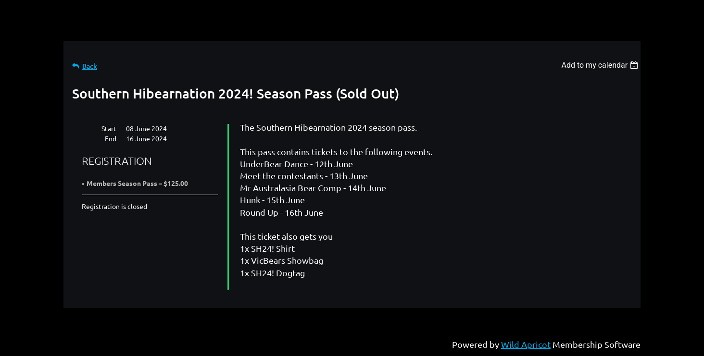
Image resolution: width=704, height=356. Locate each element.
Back (89, 66)
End (110, 138)
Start (108, 128)
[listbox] (601, 65)
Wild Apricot (526, 344)
